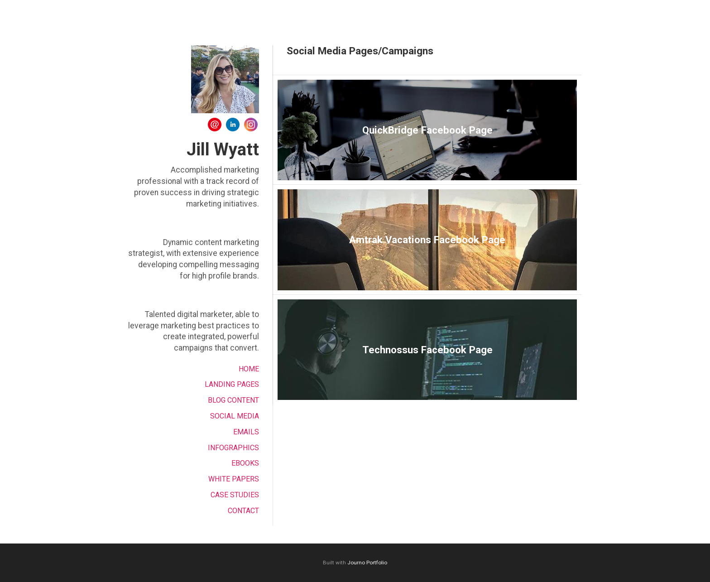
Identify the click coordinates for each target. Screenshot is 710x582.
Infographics (233, 447)
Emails (246, 432)
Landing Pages (232, 384)
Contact (243, 510)
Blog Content (233, 400)
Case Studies (235, 495)
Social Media (234, 416)
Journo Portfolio (367, 562)
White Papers (233, 479)
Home (249, 369)
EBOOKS (245, 463)
